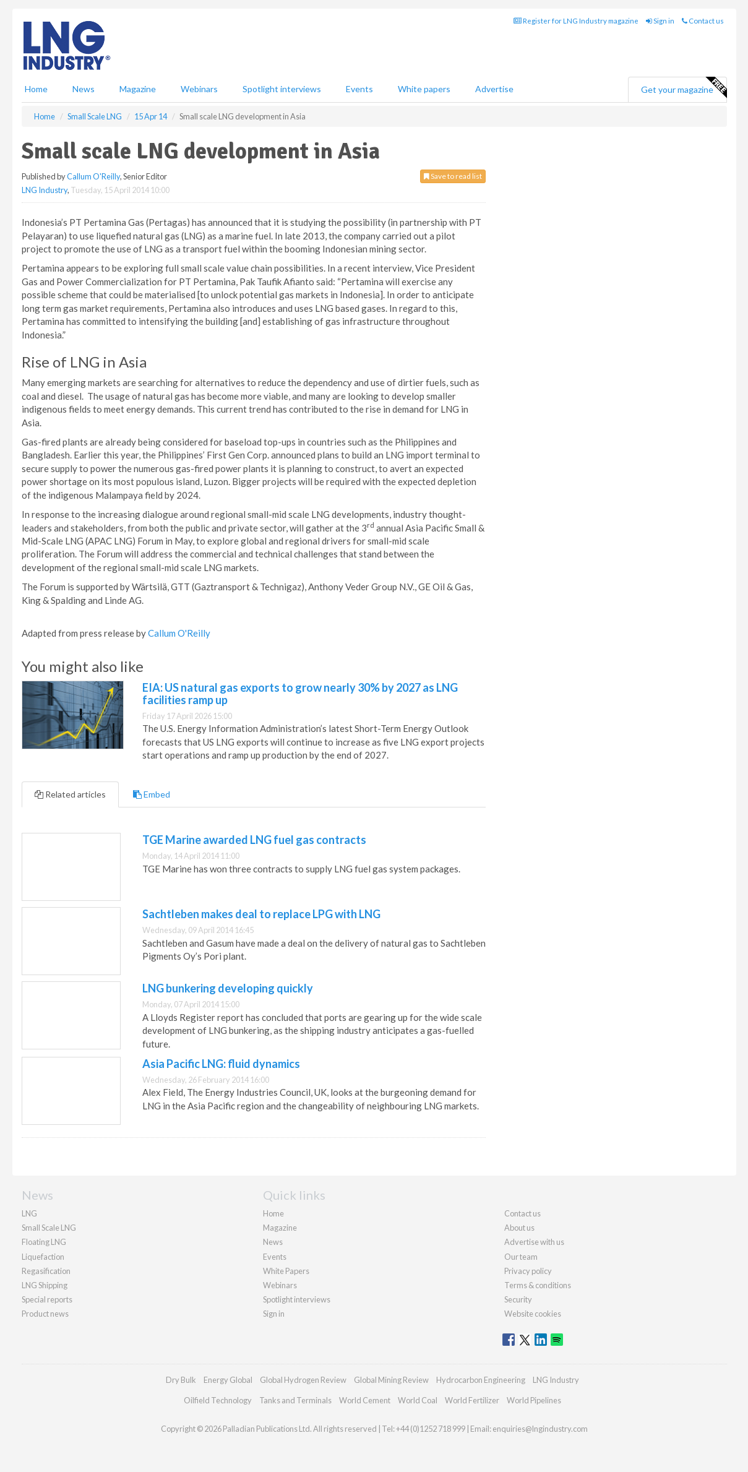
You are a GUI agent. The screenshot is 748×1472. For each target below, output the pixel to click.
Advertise (494, 89)
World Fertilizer (472, 1400)
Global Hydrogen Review (303, 1380)
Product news (45, 1314)
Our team (521, 1257)
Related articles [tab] (70, 794)
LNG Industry (44, 190)
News (273, 1242)
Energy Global (228, 1380)
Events (359, 89)
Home (36, 89)
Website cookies (532, 1314)
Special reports (47, 1299)
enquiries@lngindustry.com (540, 1429)
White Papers (286, 1271)
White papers (424, 89)
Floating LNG (44, 1242)
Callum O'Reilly (93, 176)
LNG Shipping (44, 1285)
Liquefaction (43, 1257)
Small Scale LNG (49, 1228)
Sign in (660, 21)
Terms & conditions (537, 1285)
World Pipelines (534, 1400)
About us (519, 1228)
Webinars (199, 89)
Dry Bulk (181, 1380)
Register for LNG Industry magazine (576, 21)
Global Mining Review (391, 1380)
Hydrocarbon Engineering (480, 1380)
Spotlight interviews (282, 89)
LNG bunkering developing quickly (227, 988)
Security (518, 1299)
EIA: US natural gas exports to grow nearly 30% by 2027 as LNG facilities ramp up (300, 694)
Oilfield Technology (218, 1400)
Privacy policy (528, 1271)
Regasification (46, 1271)
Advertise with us (534, 1242)
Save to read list (453, 176)
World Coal (417, 1400)
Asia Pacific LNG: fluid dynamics (221, 1063)
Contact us (703, 21)
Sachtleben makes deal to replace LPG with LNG (261, 914)
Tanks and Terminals (295, 1400)
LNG (29, 1213)
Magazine (137, 89)
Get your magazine (683, 87)
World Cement (364, 1400)
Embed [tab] (151, 794)
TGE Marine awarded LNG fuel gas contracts (254, 839)
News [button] (83, 89)
